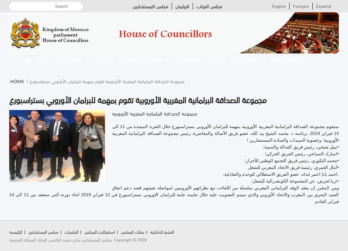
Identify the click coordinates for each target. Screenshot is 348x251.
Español (323, 6)
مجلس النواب (209, 6)
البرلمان (182, 6)
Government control (141, 60)
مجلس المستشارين (150, 6)
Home (17, 81)
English (279, 6)
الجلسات (71, 232)
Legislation (100, 60)
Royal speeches (246, 60)
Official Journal (286, 60)
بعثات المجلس (132, 232)
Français (301, 6)
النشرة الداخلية (162, 232)
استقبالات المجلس (99, 232)
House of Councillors (59, 60)
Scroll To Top (335, 217)
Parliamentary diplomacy (197, 60)
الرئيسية (27, 62)
